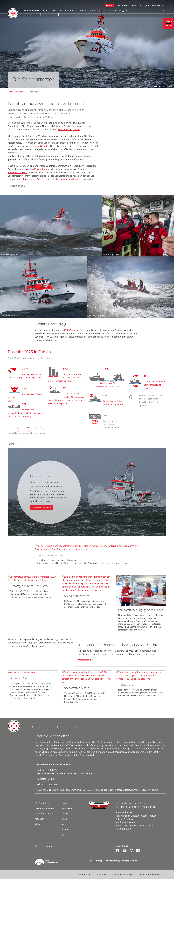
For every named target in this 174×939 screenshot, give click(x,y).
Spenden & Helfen (87, 10)
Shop (140, 5)
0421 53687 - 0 (49, 784)
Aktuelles (108, 10)
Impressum (84, 874)
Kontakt (156, 5)
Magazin (124, 10)
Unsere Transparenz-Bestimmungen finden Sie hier (113, 860)
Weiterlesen (84, 659)
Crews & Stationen (60, 10)
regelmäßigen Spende (37, 169)
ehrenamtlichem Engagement (71, 179)
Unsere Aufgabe (40, 507)
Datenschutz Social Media (122, 874)
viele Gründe (41, 146)
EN (163, 5)
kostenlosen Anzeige (34, 179)
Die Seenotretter (34, 10)
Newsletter (121, 5)
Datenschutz (100, 874)
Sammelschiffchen (17, 172)
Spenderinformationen (149, 874)
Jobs (148, 5)
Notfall (109, 5)
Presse (132, 5)
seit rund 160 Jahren (69, 129)
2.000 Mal (70, 330)
